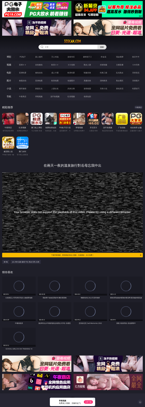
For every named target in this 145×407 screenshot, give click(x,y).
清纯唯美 (103, 80)
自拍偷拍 (38, 64)
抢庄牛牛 (135, 57)
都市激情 (22, 88)
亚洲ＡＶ (22, 64)
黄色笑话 (119, 88)
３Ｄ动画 (71, 64)
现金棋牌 (119, 57)
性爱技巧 (135, 88)
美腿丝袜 (87, 80)
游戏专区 (71, 57)
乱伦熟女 (119, 72)
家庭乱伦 (38, 88)
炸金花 (103, 57)
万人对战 (55, 57)
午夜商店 (22, 96)
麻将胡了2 (87, 57)
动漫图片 (71, 80)
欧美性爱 (71, 72)
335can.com (72, 41)
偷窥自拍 (22, 80)
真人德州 (38, 57)
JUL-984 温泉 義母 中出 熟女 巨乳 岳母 (25, 262)
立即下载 (88, 402)
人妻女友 (55, 88)
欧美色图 (55, 80)
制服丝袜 (87, 72)
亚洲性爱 (22, 72)
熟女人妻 (87, 64)
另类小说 (103, 88)
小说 (9, 88)
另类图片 (135, 80)
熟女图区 (119, 80)
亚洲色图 (38, 80)
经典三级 (103, 72)
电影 (9, 72)
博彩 (9, 56)
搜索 (102, 47)
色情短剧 (87, 96)
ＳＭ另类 (135, 64)
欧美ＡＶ (55, 64)
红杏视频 (71, 96)
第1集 (6, 262)
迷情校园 (87, 88)
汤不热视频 (54, 96)
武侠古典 (71, 88)
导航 (9, 96)
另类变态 (135, 72)
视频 (9, 64)
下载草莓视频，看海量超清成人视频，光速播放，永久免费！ (96, 255)
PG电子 (23, 57)
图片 (9, 80)
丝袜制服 (103, 64)
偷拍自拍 (38, 72)
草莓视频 (38, 96)
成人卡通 (55, 72)
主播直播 (119, 64)
